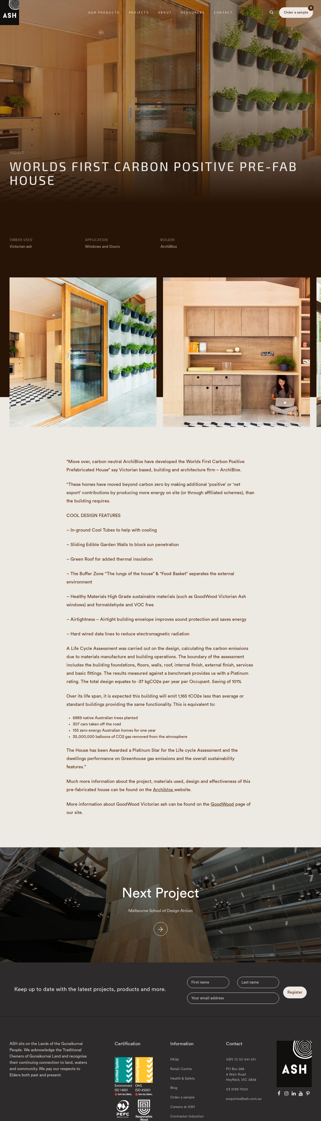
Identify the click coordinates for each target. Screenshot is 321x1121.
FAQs (174, 1072)
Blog (173, 1100)
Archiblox (163, 789)
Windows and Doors (102, 247)
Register (294, 1005)
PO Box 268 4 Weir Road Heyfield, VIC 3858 (241, 1087)
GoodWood (222, 804)
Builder (167, 240)
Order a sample (298, 10)
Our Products (104, 12)
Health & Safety (182, 1091)
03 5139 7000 (237, 1102)
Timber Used (21, 240)
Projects (139, 12)
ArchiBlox (168, 247)
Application (96, 240)
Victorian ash (21, 247)
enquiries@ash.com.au (244, 1111)
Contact (223, 12)
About (165, 12)
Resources (193, 12)
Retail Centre (181, 1081)
